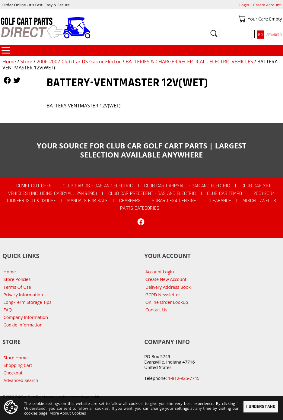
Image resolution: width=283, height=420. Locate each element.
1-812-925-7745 (183, 378)
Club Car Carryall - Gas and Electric (187, 186)
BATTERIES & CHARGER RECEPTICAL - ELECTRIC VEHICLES (189, 61)
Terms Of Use (17, 287)
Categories (5, 50)
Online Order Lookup (166, 302)
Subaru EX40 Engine (174, 200)
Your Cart (242, 19)
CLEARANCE (219, 200)
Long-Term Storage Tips (28, 302)
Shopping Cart (18, 365)
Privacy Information (23, 295)
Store (26, 61)
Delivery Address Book (168, 287)
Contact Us (156, 310)
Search (214, 33)
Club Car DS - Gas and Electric (98, 186)
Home (9, 61)
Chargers (130, 200)
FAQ (8, 310)
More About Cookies (67, 413)
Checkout (13, 373)
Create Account (267, 5)
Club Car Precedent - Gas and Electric (152, 193)
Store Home (16, 358)
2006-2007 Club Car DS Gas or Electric (79, 61)
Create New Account (165, 279)
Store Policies (17, 279)
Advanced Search (21, 380)
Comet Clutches (34, 186)
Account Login (159, 272)
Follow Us (7, 80)
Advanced (274, 35)
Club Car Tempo (224, 193)
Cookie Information (23, 325)
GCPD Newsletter (162, 295)
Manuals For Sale (87, 200)
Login (244, 5)
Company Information (26, 317)
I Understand (260, 406)
